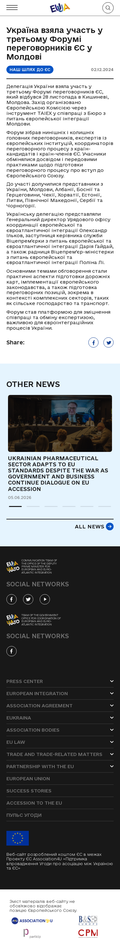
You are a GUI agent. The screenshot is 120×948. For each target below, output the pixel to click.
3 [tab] (47, 509)
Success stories (29, 790)
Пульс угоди (24, 815)
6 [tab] (101, 509)
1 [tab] (12, 509)
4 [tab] (65, 509)
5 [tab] (83, 509)
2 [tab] (30, 509)
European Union (28, 778)
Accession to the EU (34, 803)
